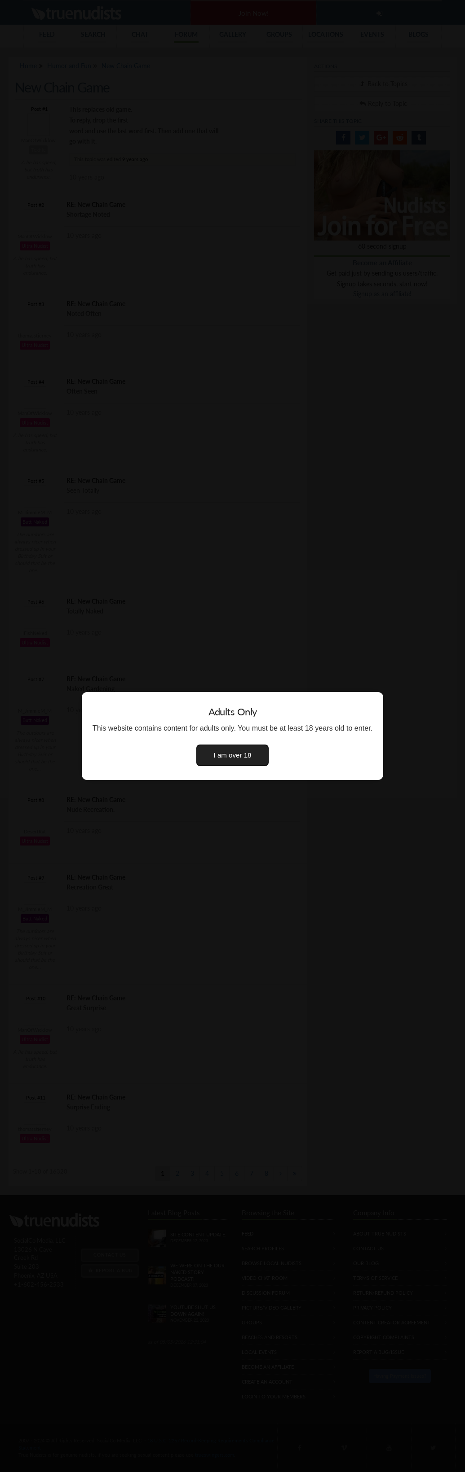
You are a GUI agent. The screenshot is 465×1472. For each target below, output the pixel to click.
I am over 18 (233, 755)
